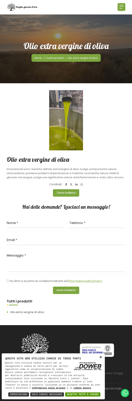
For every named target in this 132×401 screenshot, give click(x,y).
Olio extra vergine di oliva (27, 312)
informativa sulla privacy (48, 388)
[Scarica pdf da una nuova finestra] (97, 350)
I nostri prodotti (55, 58)
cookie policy (82, 388)
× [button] (100, 357)
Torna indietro (66, 193)
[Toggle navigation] (121, 7)
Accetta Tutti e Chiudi (83, 394)
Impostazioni (18, 394)
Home (38, 58)
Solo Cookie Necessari (47, 394)
